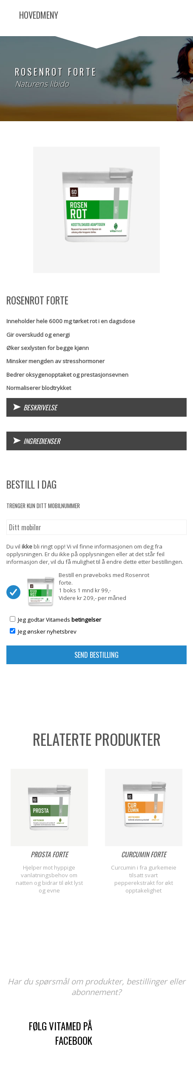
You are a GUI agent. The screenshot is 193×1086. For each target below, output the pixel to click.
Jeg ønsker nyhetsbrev (47, 631)
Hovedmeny (38, 15)
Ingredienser (41, 441)
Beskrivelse (40, 407)
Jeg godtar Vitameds (59, 619)
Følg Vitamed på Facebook (60, 1033)
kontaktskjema (144, 1047)
